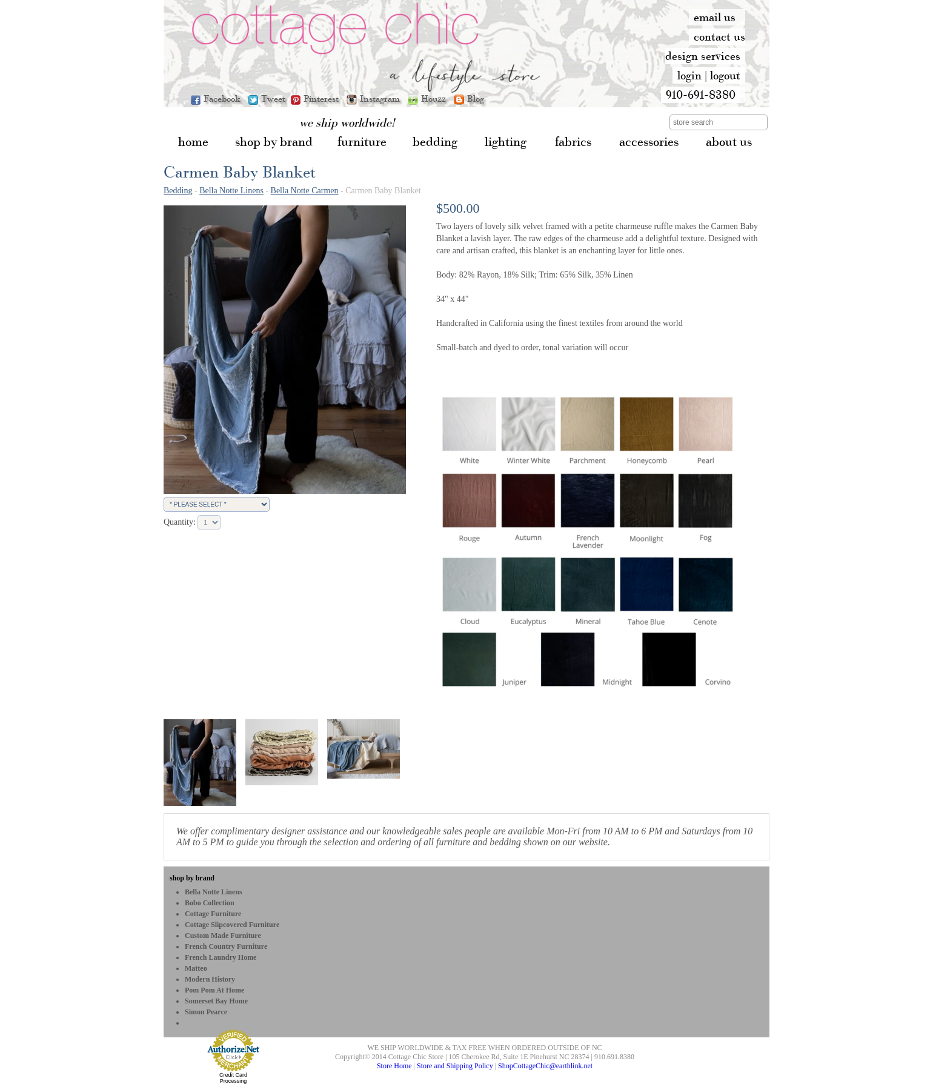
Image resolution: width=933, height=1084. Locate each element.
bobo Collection (209, 903)
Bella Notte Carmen (305, 190)
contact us (719, 36)
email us (714, 17)
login (689, 75)
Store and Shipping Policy (455, 1066)
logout (725, 75)
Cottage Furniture (213, 913)
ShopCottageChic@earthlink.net (545, 1066)
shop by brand (192, 878)
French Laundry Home (220, 957)
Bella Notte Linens (231, 190)
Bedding (178, 190)
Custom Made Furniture (223, 935)
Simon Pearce (206, 1012)
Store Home (394, 1066)
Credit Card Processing (233, 1078)
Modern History (210, 979)
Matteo (196, 968)
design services (702, 55)
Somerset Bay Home (216, 1001)
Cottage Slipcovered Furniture (232, 924)
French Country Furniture (226, 946)
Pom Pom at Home (214, 990)
